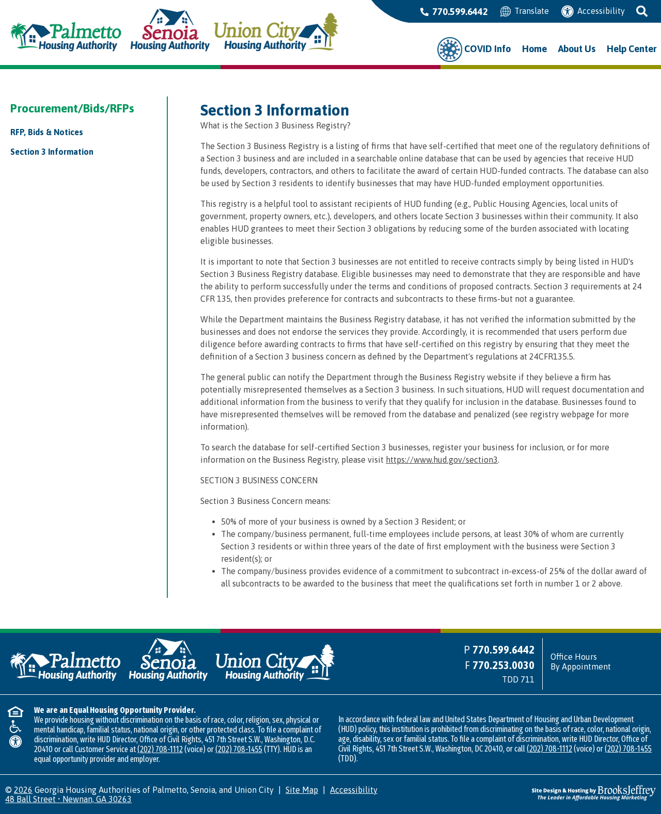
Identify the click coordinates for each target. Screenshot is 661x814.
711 (527, 679)
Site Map (302, 789)
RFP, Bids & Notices (46, 132)
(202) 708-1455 (238, 749)
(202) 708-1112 (160, 749)
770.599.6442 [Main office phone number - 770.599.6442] (454, 11)
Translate (524, 11)
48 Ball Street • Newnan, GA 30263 (68, 799)
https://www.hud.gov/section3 (442, 459)
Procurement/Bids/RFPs (72, 108)
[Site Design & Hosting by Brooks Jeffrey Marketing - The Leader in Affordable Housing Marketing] (594, 791)
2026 (23, 789)
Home (534, 48)
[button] (642, 11)
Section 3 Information (51, 151)
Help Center (631, 48)
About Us (576, 48)
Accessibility (593, 11)
